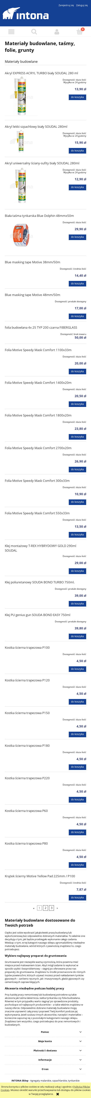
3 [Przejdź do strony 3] (51, 908)
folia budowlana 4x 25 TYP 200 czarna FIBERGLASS (41, 327)
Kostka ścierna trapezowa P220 (27, 778)
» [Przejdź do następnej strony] (57, 908)
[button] (11, 31)
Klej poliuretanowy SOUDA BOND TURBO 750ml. (40, 582)
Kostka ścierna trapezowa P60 (26, 811)
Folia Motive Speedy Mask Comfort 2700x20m (38, 448)
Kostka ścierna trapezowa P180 (27, 745)
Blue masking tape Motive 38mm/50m (32, 262)
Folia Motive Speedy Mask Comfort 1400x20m (38, 382)
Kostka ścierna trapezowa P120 (27, 680)
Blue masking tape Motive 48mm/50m (32, 295)
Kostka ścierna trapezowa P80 (26, 843)
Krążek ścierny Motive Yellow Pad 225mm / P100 (40, 876)
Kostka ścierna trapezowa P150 (27, 713)
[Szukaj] (34, 31)
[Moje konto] (57, 31)
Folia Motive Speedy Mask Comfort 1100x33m (38, 350)
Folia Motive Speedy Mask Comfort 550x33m (37, 513)
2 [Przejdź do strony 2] (45, 908)
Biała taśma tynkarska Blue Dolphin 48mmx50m (39, 216)
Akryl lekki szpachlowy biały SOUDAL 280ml (36, 126)
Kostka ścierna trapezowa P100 (27, 647)
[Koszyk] (79, 31)
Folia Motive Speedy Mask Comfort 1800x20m (38, 415)
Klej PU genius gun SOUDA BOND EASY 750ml (37, 615)
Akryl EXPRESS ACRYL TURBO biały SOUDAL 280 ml (41, 73)
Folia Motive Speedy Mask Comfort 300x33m (37, 480)
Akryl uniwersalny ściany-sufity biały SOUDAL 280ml (42, 163)
